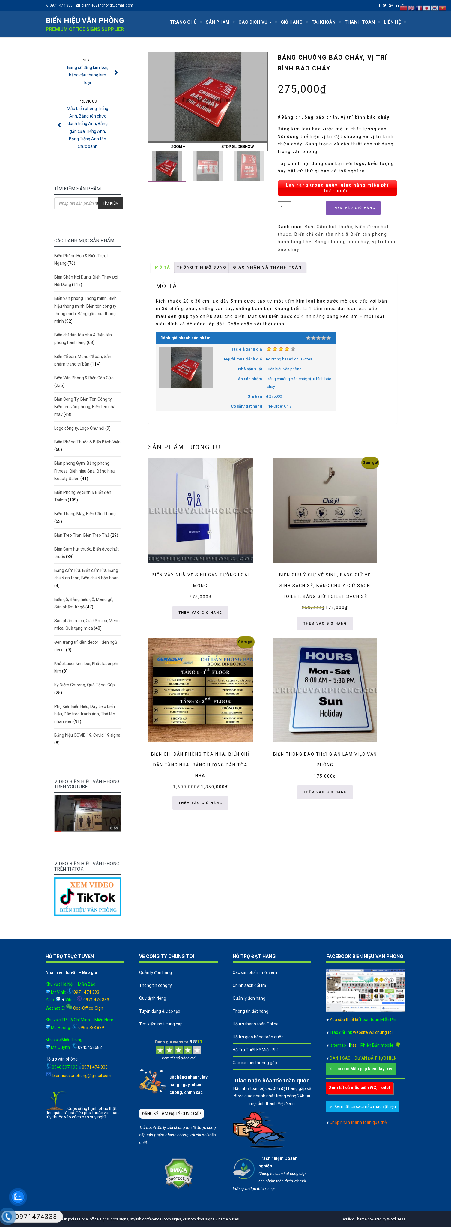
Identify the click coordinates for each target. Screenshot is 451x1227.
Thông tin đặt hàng (250, 1011)
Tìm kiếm (111, 203)
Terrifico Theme (354, 1219)
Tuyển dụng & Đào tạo (159, 1011)
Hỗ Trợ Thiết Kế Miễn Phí (255, 1049)
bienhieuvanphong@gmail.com (107, 5)
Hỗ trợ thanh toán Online (256, 1024)
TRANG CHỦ (183, 22)
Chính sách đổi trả (249, 985)
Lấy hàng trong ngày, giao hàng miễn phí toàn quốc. (337, 188)
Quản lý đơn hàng (155, 972)
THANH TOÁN (360, 22)
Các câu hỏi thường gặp (255, 1062)
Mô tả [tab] (162, 267)
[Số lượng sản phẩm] (284, 207)
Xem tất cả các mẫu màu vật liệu (365, 1106)
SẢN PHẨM (217, 22)
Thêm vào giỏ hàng (353, 208)
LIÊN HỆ (392, 22)
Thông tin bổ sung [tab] (202, 267)
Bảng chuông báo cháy (342, 241)
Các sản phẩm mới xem (255, 972)
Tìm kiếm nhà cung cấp (161, 1024)
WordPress (396, 1219)
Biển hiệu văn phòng (85, 20)
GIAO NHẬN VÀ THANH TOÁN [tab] (267, 267)
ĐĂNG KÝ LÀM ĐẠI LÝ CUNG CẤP (171, 1113)
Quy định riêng (152, 998)
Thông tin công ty (155, 985)
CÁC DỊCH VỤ (255, 22)
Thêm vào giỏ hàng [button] (200, 613)
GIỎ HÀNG (292, 22)
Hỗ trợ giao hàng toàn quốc (258, 1036)
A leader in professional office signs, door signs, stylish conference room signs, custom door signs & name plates (144, 1219)
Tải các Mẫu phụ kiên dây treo (364, 1068)
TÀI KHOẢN (324, 22)
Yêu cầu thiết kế (363, 1019)
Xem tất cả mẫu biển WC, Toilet (359, 1087)
